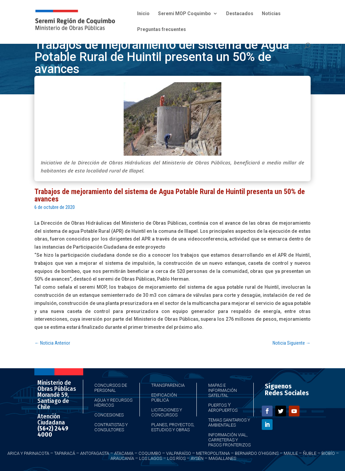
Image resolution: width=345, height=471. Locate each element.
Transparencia (168, 385)
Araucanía (122, 458)
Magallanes (222, 458)
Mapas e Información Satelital (222, 390)
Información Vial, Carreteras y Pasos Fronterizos (229, 439)
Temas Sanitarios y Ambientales (229, 422)
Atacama (123, 453)
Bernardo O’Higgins (257, 453)
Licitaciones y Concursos (166, 412)
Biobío (328, 453)
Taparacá (64, 453)
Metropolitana (213, 453)
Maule (291, 453)
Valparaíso (178, 453)
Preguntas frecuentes (161, 29)
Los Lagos (150, 458)
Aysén (197, 458)
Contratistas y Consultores (111, 427)
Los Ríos (176, 458)
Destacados (239, 13)
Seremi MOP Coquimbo (184, 13)
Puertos (217, 405)
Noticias (271, 13)
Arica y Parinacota (28, 453)
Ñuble (309, 453)
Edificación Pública (164, 397)
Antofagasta (94, 453)
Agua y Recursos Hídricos (113, 403)
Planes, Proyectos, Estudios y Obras (172, 427)
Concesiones (109, 414)
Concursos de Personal (110, 388)
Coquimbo (149, 453)
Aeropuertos (223, 410)
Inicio (143, 13)
